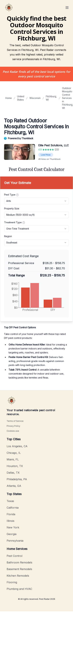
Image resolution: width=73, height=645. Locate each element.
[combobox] (36, 201)
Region (8, 236)
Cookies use (13, 431)
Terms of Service (15, 421)
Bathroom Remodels (19, 562)
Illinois (10, 520)
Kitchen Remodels (18, 575)
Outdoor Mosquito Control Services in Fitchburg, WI (67, 98)
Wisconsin (35, 98)
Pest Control (14, 555)
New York (13, 527)
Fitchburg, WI (51, 98)
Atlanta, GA (14, 485)
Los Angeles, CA (17, 446)
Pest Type (11, 194)
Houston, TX (15, 466)
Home (8, 98)
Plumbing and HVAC (19, 589)
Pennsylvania (15, 540)
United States (20, 98)
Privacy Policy (13, 426)
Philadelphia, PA (17, 479)
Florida (11, 514)
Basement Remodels (19, 569)
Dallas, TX (13, 472)
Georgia (11, 534)
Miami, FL (13, 459)
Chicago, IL (14, 452)
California (13, 507)
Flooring (12, 582)
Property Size (11, 208)
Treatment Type (14, 222)
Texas (10, 501)
